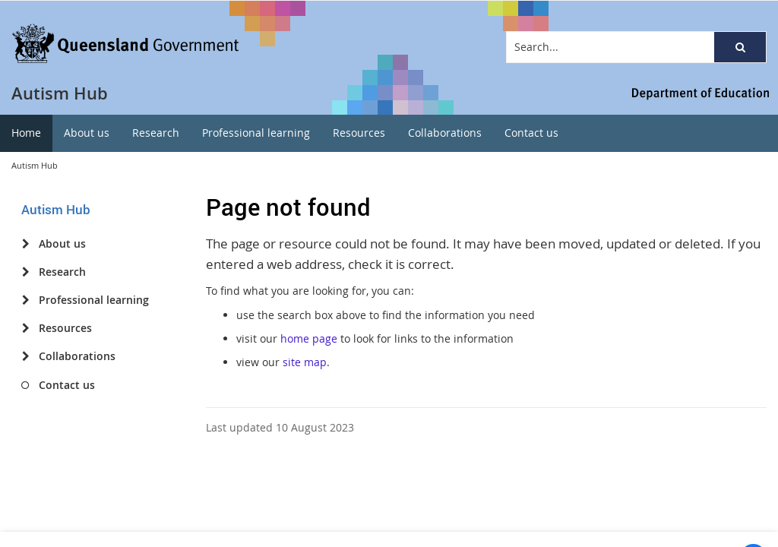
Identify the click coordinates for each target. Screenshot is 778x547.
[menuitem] (26, 133)
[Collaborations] (25, 356)
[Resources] (25, 328)
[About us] (25, 244)
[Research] (25, 272)
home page (308, 338)
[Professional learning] (25, 300)
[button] (740, 47)
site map (305, 362)
